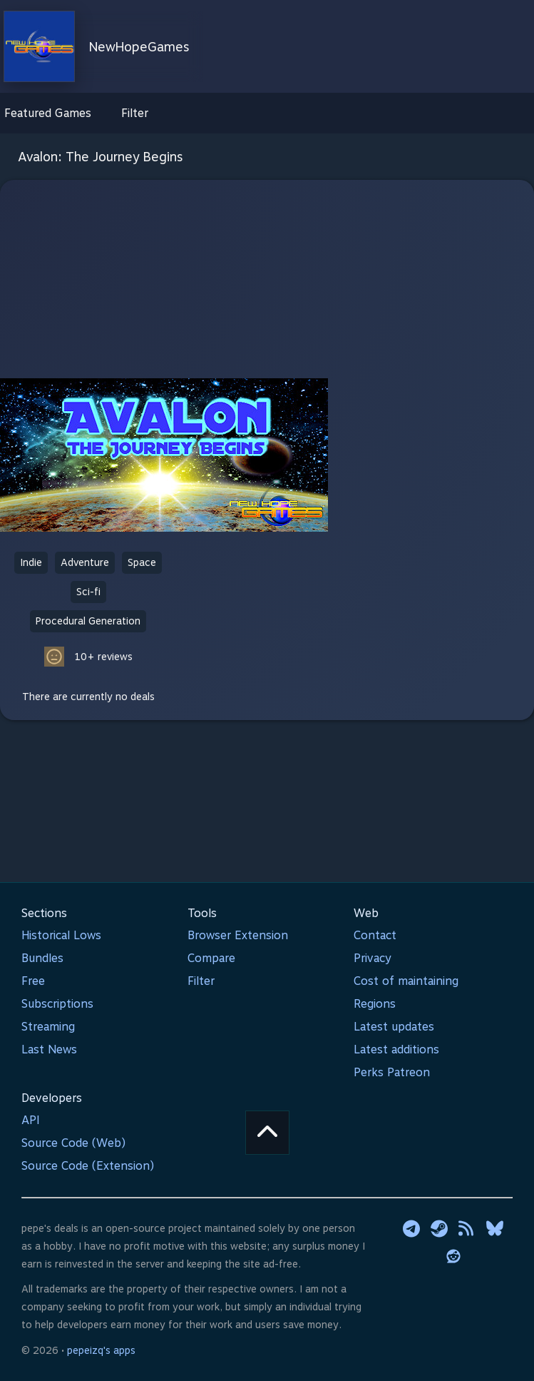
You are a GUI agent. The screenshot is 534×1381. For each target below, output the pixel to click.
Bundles (42, 958)
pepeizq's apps (101, 1350)
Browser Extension (238, 935)
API (30, 1120)
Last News (49, 1049)
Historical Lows (61, 935)
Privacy (372, 958)
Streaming (48, 1026)
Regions (375, 1004)
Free (33, 981)
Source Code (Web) (73, 1143)
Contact (375, 935)
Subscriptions (57, 1004)
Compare (211, 958)
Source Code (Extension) (87, 1166)
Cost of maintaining (406, 981)
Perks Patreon (392, 1072)
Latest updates (394, 1026)
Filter (134, 113)
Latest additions (396, 1049)
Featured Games (47, 113)
